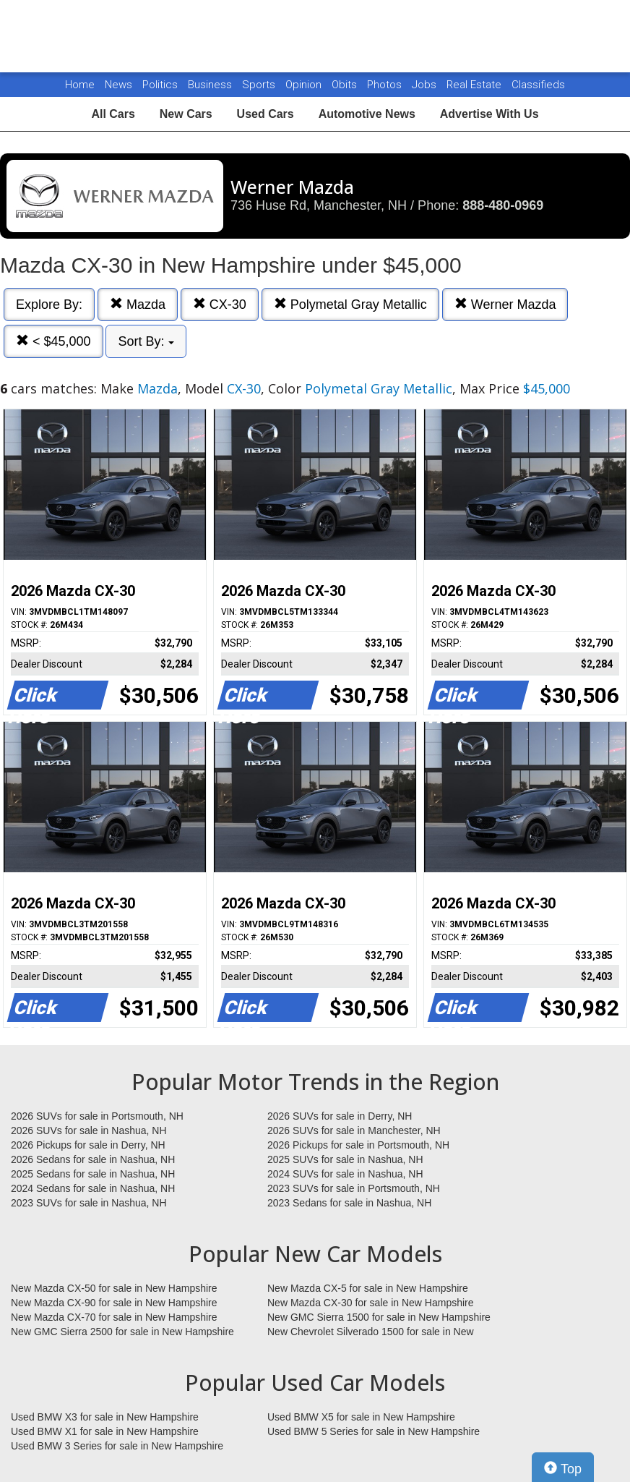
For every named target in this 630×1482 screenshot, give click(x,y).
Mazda (137, 304)
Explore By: (49, 304)
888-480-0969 (502, 205)
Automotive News (367, 114)
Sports (260, 84)
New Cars (186, 114)
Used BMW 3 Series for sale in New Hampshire (117, 1446)
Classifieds (538, 84)
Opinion (304, 84)
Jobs (425, 84)
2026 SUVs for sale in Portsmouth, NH (97, 1116)
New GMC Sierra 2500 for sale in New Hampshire (122, 1331)
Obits (346, 84)
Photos (386, 84)
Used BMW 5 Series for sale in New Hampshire (373, 1431)
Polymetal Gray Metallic (350, 304)
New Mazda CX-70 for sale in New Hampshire (114, 1317)
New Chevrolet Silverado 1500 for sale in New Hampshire (370, 1332)
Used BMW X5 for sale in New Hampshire (361, 1417)
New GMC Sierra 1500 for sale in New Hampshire (379, 1317)
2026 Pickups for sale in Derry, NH (88, 1145)
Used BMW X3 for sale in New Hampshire (105, 1417)
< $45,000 (53, 341)
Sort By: (145, 341)
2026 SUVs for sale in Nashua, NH (89, 1130)
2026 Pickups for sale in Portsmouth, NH (358, 1145)
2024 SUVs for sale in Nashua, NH (345, 1174)
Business (211, 84)
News (118, 84)
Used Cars (265, 114)
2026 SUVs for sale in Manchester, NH (354, 1130)
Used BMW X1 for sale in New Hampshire (105, 1431)
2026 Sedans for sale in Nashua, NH (93, 1159)
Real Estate (475, 84)
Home (80, 84)
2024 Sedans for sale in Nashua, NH (93, 1188)
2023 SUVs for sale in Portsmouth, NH (353, 1188)
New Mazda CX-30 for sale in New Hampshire (370, 1302)
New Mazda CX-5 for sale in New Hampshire (367, 1288)
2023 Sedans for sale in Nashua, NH (349, 1203)
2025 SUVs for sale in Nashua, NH (345, 1159)
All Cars (112, 114)
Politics (160, 84)
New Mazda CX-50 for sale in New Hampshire (114, 1288)
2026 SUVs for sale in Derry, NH (339, 1116)
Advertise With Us (489, 114)
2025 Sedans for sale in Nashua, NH (93, 1174)
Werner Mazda (505, 304)
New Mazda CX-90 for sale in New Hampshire (114, 1302)
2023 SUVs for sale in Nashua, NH (89, 1203)
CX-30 (219, 304)
